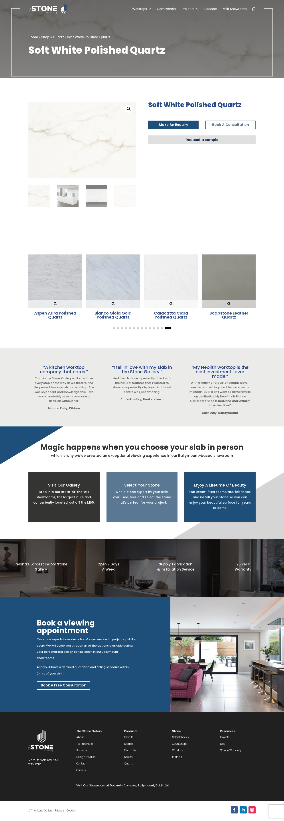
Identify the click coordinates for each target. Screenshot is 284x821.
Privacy (59, 810)
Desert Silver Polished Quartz (171, 315)
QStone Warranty (230, 750)
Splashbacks (180, 737)
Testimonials (84, 744)
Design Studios (85, 757)
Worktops (139, 9)
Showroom (82, 750)
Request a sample (202, 139)
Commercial (166, 9)
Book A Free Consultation (63, 685)
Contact (210, 9)
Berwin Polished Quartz (113, 315)
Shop (45, 37)
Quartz (58, 37)
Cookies (71, 810)
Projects (188, 9)
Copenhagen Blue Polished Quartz (229, 315)
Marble (128, 744)
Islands (177, 757)
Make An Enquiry (173, 124)
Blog (222, 744)
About (80, 737)
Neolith (128, 757)
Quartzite (130, 750)
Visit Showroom (235, 9)
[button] (129, 109)
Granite (128, 737)
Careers (81, 770)
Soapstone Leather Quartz (55, 315)
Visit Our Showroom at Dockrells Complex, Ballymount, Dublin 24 (122, 785)
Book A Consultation (230, 124)
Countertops (179, 744)
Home (33, 37)
